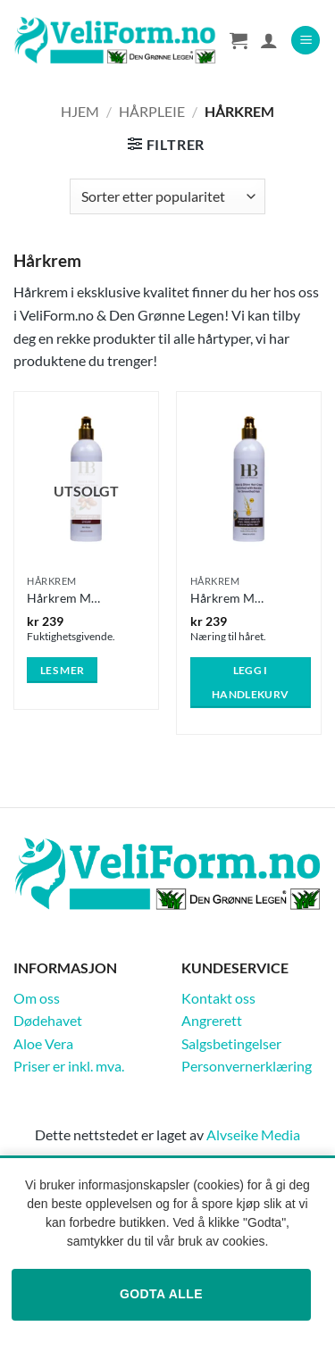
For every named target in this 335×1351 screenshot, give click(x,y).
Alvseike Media (253, 1134)
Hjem (80, 111)
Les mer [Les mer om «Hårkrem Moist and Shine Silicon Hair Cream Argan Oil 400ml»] (62, 670)
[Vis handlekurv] (238, 40)
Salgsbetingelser (231, 1043)
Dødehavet (47, 1020)
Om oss (36, 997)
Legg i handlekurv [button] (250, 682)
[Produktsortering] (167, 196)
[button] (305, 40)
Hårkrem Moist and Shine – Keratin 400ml (228, 597)
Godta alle (161, 1294)
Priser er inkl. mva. (68, 1065)
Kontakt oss (218, 997)
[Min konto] (269, 40)
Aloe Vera (43, 1043)
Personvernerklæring (246, 1065)
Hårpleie (152, 111)
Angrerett (211, 1020)
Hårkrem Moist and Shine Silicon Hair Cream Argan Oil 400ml (65, 597)
